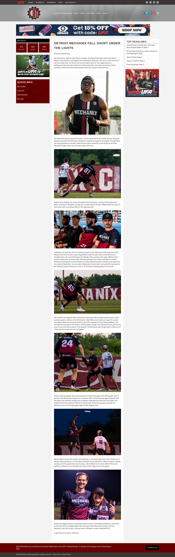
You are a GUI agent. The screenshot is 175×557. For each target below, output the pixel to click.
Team (82, 13)
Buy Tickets (21, 87)
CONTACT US (152, 548)
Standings (51, 2)
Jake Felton (90, 320)
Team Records (22, 95)
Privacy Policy (66, 554)
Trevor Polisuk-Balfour (107, 322)
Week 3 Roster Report (134, 57)
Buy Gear (20, 99)
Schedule (40, 2)
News (76, 13)
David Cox (67, 264)
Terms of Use (57, 554)
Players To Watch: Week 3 (136, 61)
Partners (90, 13)
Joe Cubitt (110, 401)
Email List (20, 91)
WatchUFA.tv (70, 2)
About (105, 13)
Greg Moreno (83, 255)
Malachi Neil (106, 205)
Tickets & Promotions (62, 13)
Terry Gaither (64, 202)
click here (75, 533)
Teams (30, 2)
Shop (60, 2)
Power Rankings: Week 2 (135, 65)
